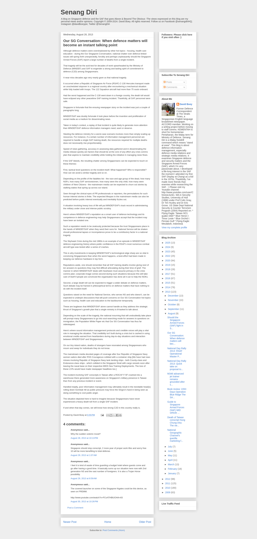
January (172, 473)
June (170, 451)
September (174, 309)
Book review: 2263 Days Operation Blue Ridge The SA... (176, 393)
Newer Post (70, 522)
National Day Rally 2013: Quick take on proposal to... (176, 365)
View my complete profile (174, 227)
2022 (168, 256)
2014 (168, 287)
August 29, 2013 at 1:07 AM (84, 455)
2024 (168, 247)
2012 (168, 479)
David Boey (186, 104)
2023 (168, 251)
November (173, 300)
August (172, 313)
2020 (168, 260)
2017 (168, 274)
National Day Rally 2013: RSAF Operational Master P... (176, 352)
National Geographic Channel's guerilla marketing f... (175, 435)
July (170, 446)
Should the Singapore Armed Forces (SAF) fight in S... (175, 323)
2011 (168, 483)
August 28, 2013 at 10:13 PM (84, 438)
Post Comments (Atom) (114, 530)
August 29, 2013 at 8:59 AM (84, 478)
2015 (168, 282)
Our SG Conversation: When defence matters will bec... (176, 338)
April (170, 460)
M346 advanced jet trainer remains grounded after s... (176, 379)
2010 (168, 488)
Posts (168, 82)
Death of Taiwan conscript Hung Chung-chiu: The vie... (176, 421)
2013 (168, 291)
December (173, 295)
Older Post (145, 522)
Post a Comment (75, 507)
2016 (168, 278)
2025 (168, 242)
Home (107, 522)
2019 (168, 265)
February (173, 469)
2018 (168, 269)
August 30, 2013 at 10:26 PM (84, 501)
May (170, 455)
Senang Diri (79, 12)
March (171, 464)
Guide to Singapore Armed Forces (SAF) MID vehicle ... (175, 407)
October (172, 304)
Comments (170, 87)
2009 (168, 492)
